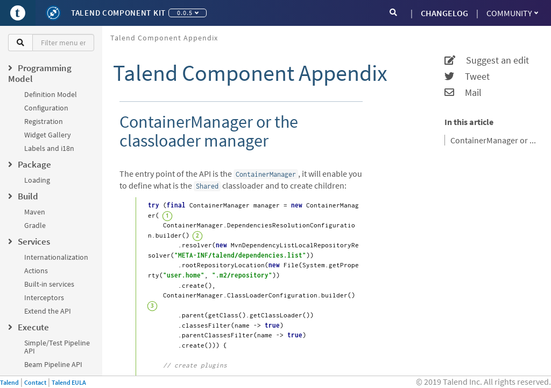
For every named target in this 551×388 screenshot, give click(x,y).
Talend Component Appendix (164, 38)
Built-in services (49, 284)
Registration (43, 121)
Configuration (46, 108)
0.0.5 (188, 13)
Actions (36, 270)
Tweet (467, 76)
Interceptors (44, 297)
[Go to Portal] (18, 13)
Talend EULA (69, 382)
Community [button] (512, 13)
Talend (9, 382)
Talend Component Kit (118, 13)
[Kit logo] (53, 13)
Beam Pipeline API (53, 364)
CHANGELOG (444, 13)
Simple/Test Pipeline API (57, 347)
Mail (463, 92)
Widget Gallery (47, 135)
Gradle (35, 225)
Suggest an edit (486, 60)
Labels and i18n (49, 148)
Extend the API (47, 311)
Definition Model (50, 94)
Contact (35, 382)
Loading (37, 180)
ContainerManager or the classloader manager (494, 140)
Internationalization (56, 257)
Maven (34, 212)
